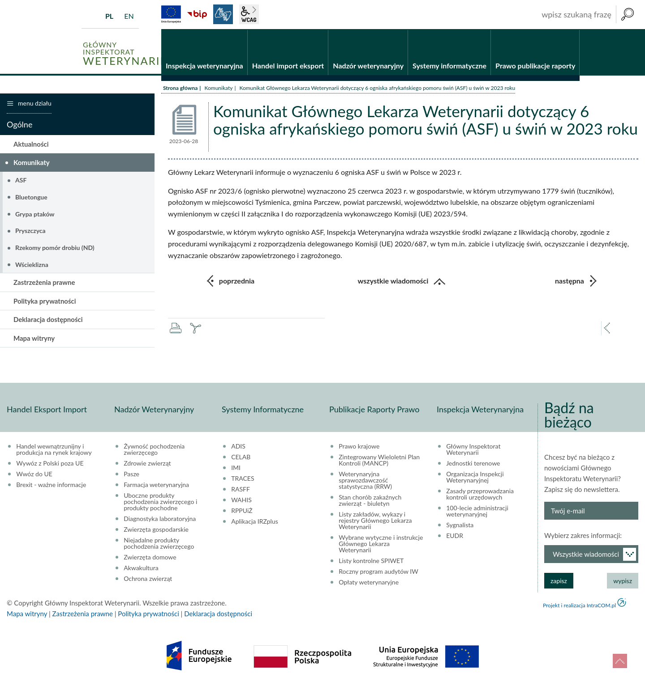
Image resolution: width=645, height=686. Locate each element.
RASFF (240, 490)
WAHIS (241, 501)
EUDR (454, 537)
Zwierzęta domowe (150, 558)
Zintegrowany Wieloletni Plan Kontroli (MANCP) (379, 461)
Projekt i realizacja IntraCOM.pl (579, 606)
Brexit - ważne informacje (51, 486)
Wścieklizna (31, 265)
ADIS (238, 447)
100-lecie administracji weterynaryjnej (477, 512)
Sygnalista (459, 526)
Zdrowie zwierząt (147, 464)
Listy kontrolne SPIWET (371, 562)
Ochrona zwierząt (148, 579)
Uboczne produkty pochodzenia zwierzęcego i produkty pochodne (160, 502)
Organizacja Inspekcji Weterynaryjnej (474, 478)
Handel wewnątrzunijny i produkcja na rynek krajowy (54, 450)
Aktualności (31, 144)
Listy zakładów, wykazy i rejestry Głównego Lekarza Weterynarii (375, 521)
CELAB (240, 458)
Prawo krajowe (359, 447)
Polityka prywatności (44, 301)
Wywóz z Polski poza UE (49, 464)
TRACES (242, 479)
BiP (197, 14)
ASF (20, 180)
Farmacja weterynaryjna (156, 486)
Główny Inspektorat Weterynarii (473, 450)
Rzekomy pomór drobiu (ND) (55, 248)
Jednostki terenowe (473, 464)
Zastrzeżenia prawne (44, 283)
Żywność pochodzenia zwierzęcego (154, 450)
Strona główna (180, 88)
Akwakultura (141, 569)
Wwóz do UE (34, 475)
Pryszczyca (30, 231)
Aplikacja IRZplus (254, 522)
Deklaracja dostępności (48, 320)
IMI (236, 469)
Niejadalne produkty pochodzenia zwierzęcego (159, 544)
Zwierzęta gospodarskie (156, 530)
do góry (620, 661)
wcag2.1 (249, 14)
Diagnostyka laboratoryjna (160, 520)
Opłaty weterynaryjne (369, 583)
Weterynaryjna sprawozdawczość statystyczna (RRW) (365, 481)
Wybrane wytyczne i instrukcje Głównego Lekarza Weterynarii (381, 544)
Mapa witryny (34, 339)
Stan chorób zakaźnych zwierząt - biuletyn (370, 501)
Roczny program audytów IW (378, 572)
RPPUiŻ (241, 511)
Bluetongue (31, 197)
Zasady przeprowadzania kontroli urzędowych (480, 495)
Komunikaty (218, 88)
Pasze (131, 475)
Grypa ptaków (35, 214)
